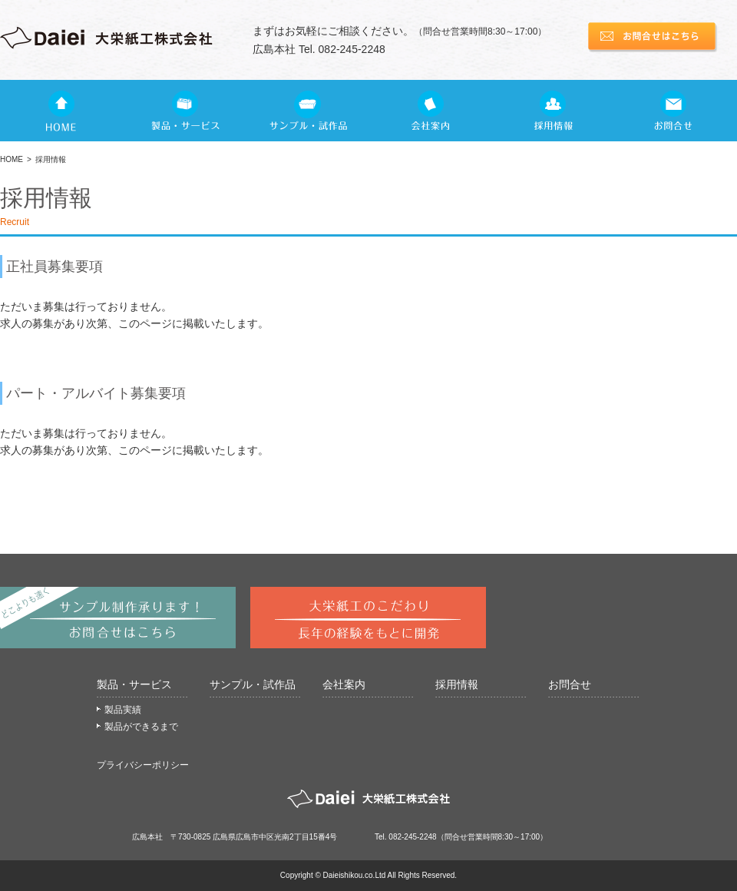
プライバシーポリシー (143, 765)
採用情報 (456, 684)
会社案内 (343, 684)
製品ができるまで (141, 726)
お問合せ (569, 684)
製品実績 (122, 709)
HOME (11, 159)
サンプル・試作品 (253, 684)
